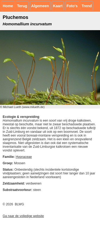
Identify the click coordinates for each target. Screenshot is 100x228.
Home (8, 6)
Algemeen (40, 6)
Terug (22, 6)
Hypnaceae (24, 157)
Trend (87, 6)
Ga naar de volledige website (23, 216)
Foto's (71, 6)
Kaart (58, 6)
